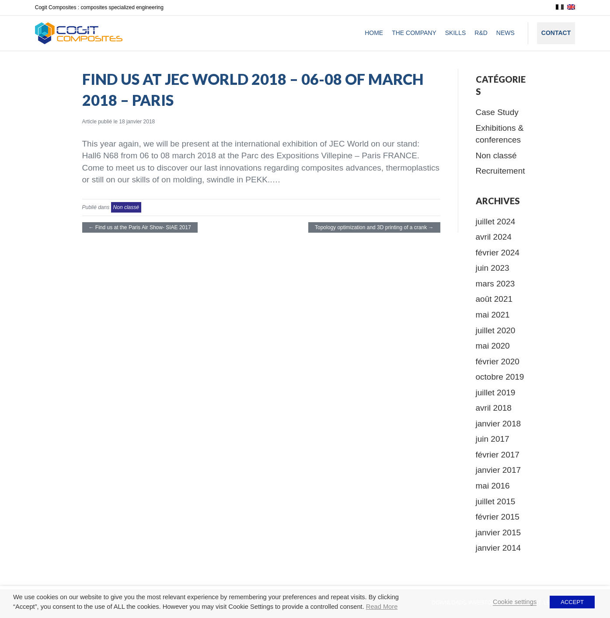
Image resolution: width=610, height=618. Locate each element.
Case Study (497, 112)
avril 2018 (494, 407)
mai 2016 (493, 485)
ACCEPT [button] (572, 602)
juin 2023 (492, 267)
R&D (481, 32)
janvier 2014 (498, 547)
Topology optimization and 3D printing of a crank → (374, 227)
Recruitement (500, 170)
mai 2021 (493, 314)
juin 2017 (492, 438)
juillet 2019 (496, 392)
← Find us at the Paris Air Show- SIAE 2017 (140, 227)
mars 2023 (495, 283)
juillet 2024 (496, 221)
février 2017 (497, 454)
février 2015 (497, 516)
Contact (556, 32)
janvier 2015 (498, 532)
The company (414, 32)
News (505, 32)
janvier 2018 (498, 423)
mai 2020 (493, 345)
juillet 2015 (496, 501)
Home (374, 32)
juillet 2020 (496, 330)
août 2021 (494, 299)
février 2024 (497, 252)
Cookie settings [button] (515, 601)
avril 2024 (494, 236)
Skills (455, 32)
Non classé (126, 207)
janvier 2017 (498, 470)
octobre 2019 (500, 376)
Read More (382, 606)
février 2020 (497, 361)
